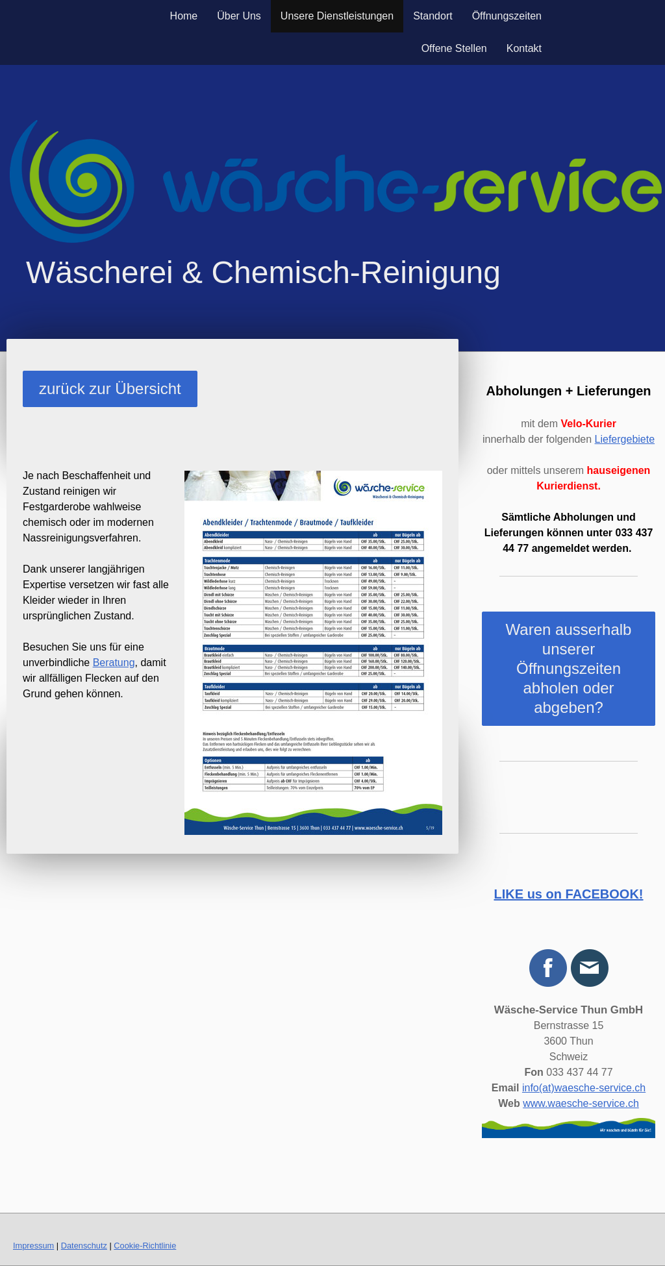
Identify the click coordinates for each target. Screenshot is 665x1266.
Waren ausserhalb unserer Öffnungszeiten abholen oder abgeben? (569, 668)
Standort (432, 15)
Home (184, 15)
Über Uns (239, 15)
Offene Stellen (454, 48)
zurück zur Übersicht (110, 388)
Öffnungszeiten (507, 15)
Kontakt (524, 48)
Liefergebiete (625, 439)
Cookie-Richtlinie (145, 1245)
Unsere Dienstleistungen (337, 15)
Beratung (114, 662)
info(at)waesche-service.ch (584, 1087)
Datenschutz (84, 1245)
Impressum (33, 1245)
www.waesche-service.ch (581, 1103)
